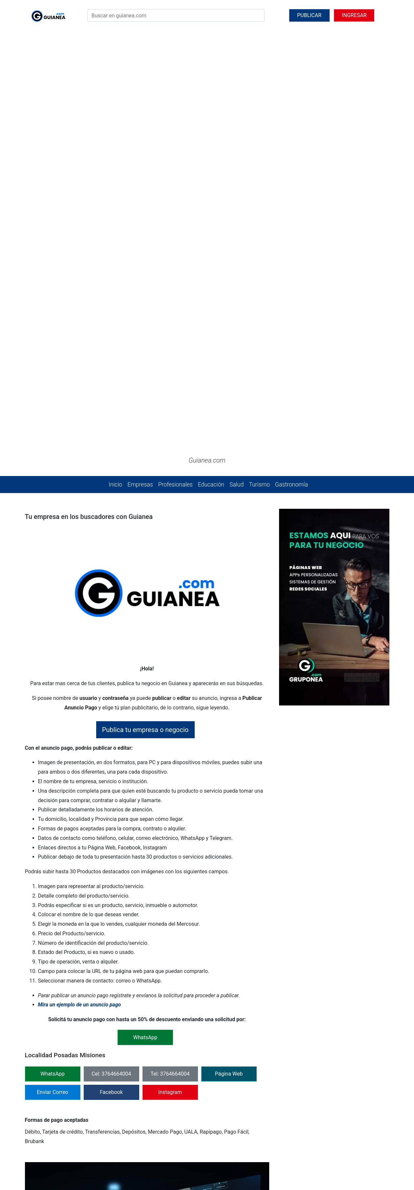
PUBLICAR (309, 15)
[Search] (176, 15)
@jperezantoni (248, 1160)
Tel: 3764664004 (170, 764)
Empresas (140, 174)
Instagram (170, 782)
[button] (31, 82)
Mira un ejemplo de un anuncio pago (79, 695)
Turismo (259, 174)
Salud (236, 174)
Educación (211, 174)
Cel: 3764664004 (111, 764)
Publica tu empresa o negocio (145, 420)
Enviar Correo (52, 782)
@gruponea (211, 1160)
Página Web (229, 764)
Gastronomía (291, 174)
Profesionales (175, 174)
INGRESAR (354, 15)
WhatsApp (52, 764)
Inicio (115, 174)
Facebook (111, 782)
